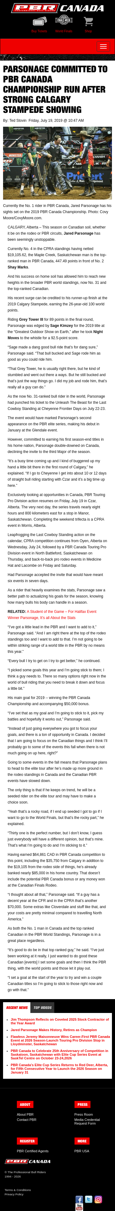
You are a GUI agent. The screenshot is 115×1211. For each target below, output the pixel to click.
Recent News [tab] (16, 1007)
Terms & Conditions (18, 1190)
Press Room (84, 1114)
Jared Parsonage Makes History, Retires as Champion (54, 1030)
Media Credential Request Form (87, 1121)
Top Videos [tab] (42, 1007)
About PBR (25, 1114)
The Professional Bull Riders (27, 1172)
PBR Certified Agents (32, 1151)
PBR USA (82, 1151)
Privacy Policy (14, 1194)
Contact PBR (26, 1120)
